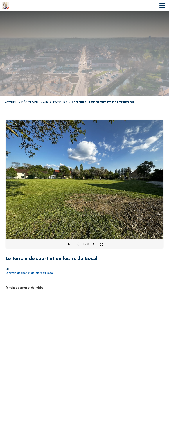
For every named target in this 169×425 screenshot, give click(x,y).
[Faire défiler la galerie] (68, 244)
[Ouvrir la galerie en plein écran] (101, 244)
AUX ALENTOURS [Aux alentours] (55, 102)
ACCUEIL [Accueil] (11, 102)
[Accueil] (5, 5)
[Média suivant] (93, 244)
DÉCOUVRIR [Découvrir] (30, 102)
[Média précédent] (78, 244)
